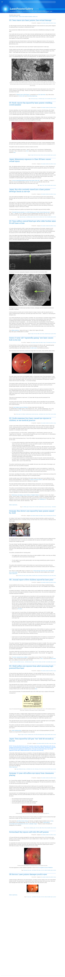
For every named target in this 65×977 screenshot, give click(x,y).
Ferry (59, 147)
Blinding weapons (55, 117)
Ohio (23, 100)
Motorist (58, 189)
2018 (52, 69)
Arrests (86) (53, 31)
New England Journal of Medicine (18, 424)
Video (55, 263)
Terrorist (56, 255)
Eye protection (54, 147)
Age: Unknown (54, 102)
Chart (54, 124)
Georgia (52, 151)
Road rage (56, 224)
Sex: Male (30, 229)
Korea (55, 173)
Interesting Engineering (36, 98)
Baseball (53, 113)
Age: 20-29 (24, 160)
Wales (59, 264)
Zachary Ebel (59, 276)
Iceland (61, 162)
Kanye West (53, 172)
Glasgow (56, 152)
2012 (52, 77)
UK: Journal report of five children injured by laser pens (25, 615)
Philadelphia (56, 214)
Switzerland (57, 250)
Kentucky (59, 172)
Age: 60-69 (59, 99)
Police (57, 217)
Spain (59, 245)
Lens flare (53, 178)
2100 (52, 62)
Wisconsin (53, 273)
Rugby (55, 227)
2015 (52, 73)
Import (56, 164)
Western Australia (55, 270)
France (52, 150)
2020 (52, 66)
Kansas (56, 171)
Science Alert (25, 98)
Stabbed (53, 248)
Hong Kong (53, 162)
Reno (52, 222)
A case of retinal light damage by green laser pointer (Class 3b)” (23, 187)
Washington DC (54, 266)
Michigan (57, 185)
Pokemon (53, 217)
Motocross (53, 189)
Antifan (58, 105)
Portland (53, 218)
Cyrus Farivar (58, 136)
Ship (52, 238)
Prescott (57, 218)
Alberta (56, 103)
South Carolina (54, 242)
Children (17, 432)
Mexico (52, 185)
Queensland (58, 220)
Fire (52, 148)
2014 (52, 74)
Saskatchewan (54, 231)
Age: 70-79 (53, 101)
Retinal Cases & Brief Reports (20, 96)
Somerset (58, 239)
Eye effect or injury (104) (56, 44)
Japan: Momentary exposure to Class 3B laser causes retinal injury (25, 165)
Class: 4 (16, 790)
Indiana (52, 166)
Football (59, 148)
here (32, 156)
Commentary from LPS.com (41, 547)
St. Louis (56, 246)
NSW (52, 207)
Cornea (39, 827)
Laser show (58, 175)
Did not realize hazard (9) (56, 42)
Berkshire (53, 116)
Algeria (60, 103)
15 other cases (39, 360)
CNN (30, 426)
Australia (53, 112)
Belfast (59, 115)
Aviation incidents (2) (55, 34)
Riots (59, 222)
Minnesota (53, 187)
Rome (52, 227)
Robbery (53, 225)
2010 (52, 80)
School (36, 827)
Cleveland (53, 129)
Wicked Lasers (21, 790)
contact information (26, 973)
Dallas (52, 137)
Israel (56, 169)
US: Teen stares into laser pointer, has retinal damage (24, 17)
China (52, 126)
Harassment (53, 155)
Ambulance (53, 105)
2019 (52, 67)
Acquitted (53, 95)
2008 (52, 83)
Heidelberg (22, 888)
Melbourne (53, 183)
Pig (55, 215)
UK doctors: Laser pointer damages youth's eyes (26, 940)
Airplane (60, 102)
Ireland (52, 169)
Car (60, 123)
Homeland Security (55, 161)
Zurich (57, 277)
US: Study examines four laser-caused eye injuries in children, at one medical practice (24, 438)
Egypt (56, 141)
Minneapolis (57, 186)
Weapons (53, 269)
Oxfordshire (53, 211)
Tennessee (58, 253)
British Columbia (58, 119)
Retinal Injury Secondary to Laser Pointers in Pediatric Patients (23, 525)
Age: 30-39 (53, 98)
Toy (45, 432)
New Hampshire (54, 196)
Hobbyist (53, 159)
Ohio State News (39, 96)
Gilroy (52, 152)
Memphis (58, 183)
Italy (59, 169)
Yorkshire (53, 276)
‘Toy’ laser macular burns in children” (18, 703)
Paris (52, 213)
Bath (52, 115)
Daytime (56, 137)
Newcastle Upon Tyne (55, 201)
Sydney (52, 252)
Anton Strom (53, 106)
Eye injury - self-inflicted (29, 100)
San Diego (59, 228)
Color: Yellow (54, 133)
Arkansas (53, 109)
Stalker (57, 248)
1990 (52, 91)
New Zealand (54, 200)
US (21, 100)
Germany (12, 608)
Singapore (53, 239)
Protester (53, 220)
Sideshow (59, 238)
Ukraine (55, 260)
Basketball (58, 113)
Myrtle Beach (54, 193)
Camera (57, 122)
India (61, 165)
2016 (52, 71)
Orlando (57, 210)
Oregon (52, 210)
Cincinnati (56, 126)
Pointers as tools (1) (55, 55)
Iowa (56, 168)
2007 (52, 84)
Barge (61, 112)
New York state (54, 199)
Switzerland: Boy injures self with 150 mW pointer (23, 894)
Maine (58, 179)
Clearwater (57, 127)
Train (54, 259)
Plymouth (59, 215)
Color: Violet (28, 827)
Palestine (59, 211)
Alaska (52, 103)
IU (61, 169)
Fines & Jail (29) (54, 45)
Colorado (60, 133)
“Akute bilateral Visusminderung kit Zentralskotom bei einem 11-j (24, 884)
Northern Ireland (54, 206)
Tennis (52, 255)
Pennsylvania (57, 213)
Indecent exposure (55, 165)
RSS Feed (53, 278)
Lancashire (60, 173)
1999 (52, 88)
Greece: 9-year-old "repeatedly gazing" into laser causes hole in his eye (26, 351)
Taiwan (56, 252)
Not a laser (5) (54, 53)
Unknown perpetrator (55, 262)
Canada (52, 123)
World (57, 273)
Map (57, 180)
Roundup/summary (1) (56, 56)
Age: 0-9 (22, 229)
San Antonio (53, 228)
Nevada (58, 194)
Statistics (53, 249)
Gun (61, 154)
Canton (56, 123)
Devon (60, 137)
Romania (57, 225)
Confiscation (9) (54, 39)
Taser (60, 252)
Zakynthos (53, 277)
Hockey (57, 159)
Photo (32, 160)
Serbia (57, 234)
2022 (52, 63)
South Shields (54, 245)
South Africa (53, 241)
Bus (15, 608)
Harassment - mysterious (56, 157)
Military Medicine (13, 342)
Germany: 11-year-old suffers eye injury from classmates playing (24, 834)
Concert (52, 134)
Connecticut (57, 134)
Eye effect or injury (43, 109)
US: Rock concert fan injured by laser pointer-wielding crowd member (25, 106)
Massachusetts (54, 182)
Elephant (60, 141)
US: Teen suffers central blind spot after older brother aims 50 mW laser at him (25, 234)
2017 (52, 70)
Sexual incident (54, 236)
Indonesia (57, 166)
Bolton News (19, 706)
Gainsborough (58, 150)
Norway (60, 206)
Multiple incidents (54, 192)
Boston (52, 119)
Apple (58, 106)
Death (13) (53, 41)
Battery (55, 115)
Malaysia (53, 180)
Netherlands (53, 194)
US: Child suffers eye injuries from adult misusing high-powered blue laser (23, 714)
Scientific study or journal (41, 100)
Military (52, 186)
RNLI (52, 224)
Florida (55, 148)
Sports (52, 246)
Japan (31, 193)
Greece (11, 432)
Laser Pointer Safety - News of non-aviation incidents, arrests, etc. (21, 12)
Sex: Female (53, 235)
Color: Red (44, 608)
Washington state (55, 267)
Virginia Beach (54, 264)
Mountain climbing (55, 190)
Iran (58, 168)
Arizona (57, 108)
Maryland (61, 180)
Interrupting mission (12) (56, 49)
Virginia (59, 263)
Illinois (52, 164)
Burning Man (53, 120)
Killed (52, 173)
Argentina (53, 108)
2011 (52, 78)
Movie (61, 190)
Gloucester (53, 154)
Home (61, 159)
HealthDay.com (25, 531)
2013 (52, 76)
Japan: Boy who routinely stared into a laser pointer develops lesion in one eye (24, 198)
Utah (52, 263)
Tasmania (53, 253)
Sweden (53, 250)
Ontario (58, 208)
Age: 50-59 (53, 99)
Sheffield (60, 236)
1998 (52, 90)
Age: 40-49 (36, 608)
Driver (17, 608)
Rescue (55, 222)
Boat (61, 117)
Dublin (59, 140)
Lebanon (57, 176)
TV (60, 259)
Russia (59, 227)
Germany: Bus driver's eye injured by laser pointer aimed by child (23, 544)
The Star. (13, 648)
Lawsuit (52, 176)
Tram (57, 259)
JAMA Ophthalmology (14, 784)
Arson (57, 109)
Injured (19, 608)
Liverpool (58, 178)
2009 (52, 81)
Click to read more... (11, 536)
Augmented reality (55, 110)
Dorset (52, 138)
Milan (61, 185)
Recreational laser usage (32, 790)
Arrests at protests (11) (56, 32)
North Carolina (54, 203)
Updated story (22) (55, 58)
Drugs (55, 140)
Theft (57, 256)
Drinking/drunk (58, 138)
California (53, 122)
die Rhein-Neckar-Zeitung (20, 882)
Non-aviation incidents (35, 109)
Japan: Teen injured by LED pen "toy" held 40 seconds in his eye (25, 795)
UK (51, 260)
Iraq (61, 168)
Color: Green (28, 160)
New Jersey (53, 197)
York (57, 274)
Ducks (52, 141)
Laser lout (35, 160)
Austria (57, 112)
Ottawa (61, 210)
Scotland (53, 234)
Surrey (57, 249)
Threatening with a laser (56, 257)
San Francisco (54, 229)
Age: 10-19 (35, 100)
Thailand (53, 256)
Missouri (58, 187)
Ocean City (56, 207)
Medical (14, 827)
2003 (52, 87)
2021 (52, 64)
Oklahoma (53, 208)
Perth (52, 214)
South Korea (53, 243)
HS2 (58, 162)
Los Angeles (53, 179)
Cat (52, 124)
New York (59, 197)
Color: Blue (26, 790)
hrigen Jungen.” (42, 884)
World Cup (53, 274)
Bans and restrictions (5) (56, 35)
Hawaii (52, 158)
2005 (52, 85)
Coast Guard (59, 129)
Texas (60, 255)
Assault (61, 109)
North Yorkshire (54, 204)
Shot (55, 238)
